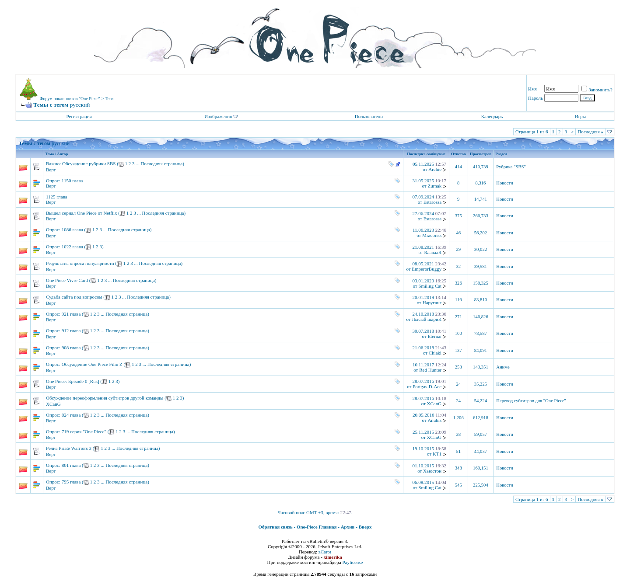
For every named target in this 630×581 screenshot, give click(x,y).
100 (458, 333)
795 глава (71, 481)
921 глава (71, 314)
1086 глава (72, 229)
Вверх (365, 526)
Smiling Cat (429, 286)
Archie (434, 169)
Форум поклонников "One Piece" (70, 98)
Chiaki (435, 352)
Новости (504, 183)
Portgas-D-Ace (427, 386)
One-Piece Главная (317, 526)
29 (458, 249)
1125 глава (56, 196)
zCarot (324, 551)
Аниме (503, 367)
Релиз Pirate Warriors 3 (68, 448)
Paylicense (352, 562)
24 (458, 384)
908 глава (71, 347)
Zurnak (434, 185)
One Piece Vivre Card (67, 280)
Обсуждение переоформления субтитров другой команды (104, 397)
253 (458, 367)
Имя (532, 88)
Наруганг (432, 302)
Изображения (218, 116)
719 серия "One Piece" (84, 431)
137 (458, 350)
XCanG (53, 404)
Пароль (535, 98)
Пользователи (369, 116)
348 (458, 468)
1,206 (458, 417)
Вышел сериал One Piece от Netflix (81, 213)
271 (458, 316)
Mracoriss (431, 235)
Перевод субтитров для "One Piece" (531, 400)
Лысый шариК (426, 319)
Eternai (434, 336)
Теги (109, 98)
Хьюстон (432, 470)
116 (458, 299)
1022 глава (72, 246)
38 (458, 434)
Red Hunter (430, 369)
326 (458, 283)
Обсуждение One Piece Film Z (92, 364)
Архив (348, 526)
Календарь (492, 116)
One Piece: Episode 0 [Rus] (72, 381)
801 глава (71, 465)
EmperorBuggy (426, 268)
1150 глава (72, 180)
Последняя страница (161, 163)
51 (458, 451)
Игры (580, 116)
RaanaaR (432, 252)
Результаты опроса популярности (80, 263)
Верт (51, 169)
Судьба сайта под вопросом (74, 296)
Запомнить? (596, 89)
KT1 (437, 453)
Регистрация (79, 116)
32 (458, 266)
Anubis (434, 420)
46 (458, 232)
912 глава (71, 330)
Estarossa (433, 202)
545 (458, 485)
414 (458, 166)
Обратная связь (276, 526)
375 (458, 215)
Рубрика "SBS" (511, 166)
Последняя (590, 131)
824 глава (71, 414)
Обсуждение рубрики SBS (89, 163)
